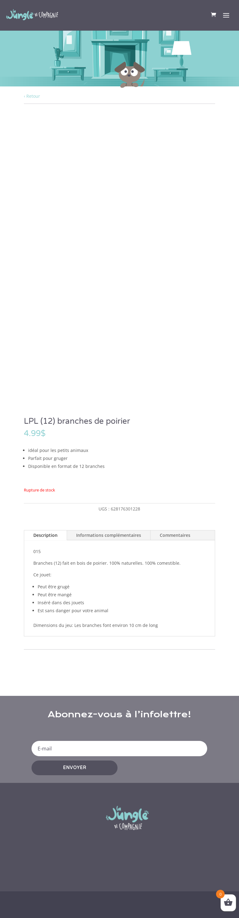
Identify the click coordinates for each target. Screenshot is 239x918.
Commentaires (175, 535)
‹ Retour (32, 96)
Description (45, 535)
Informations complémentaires (108, 535)
